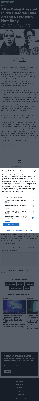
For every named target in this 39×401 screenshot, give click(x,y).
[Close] (35, 171)
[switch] (33, 200)
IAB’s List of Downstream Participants (23, 189)
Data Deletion (10, 230)
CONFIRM (11, 224)
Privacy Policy (28, 230)
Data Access (19, 230)
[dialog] (19, 200)
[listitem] (19, 197)
